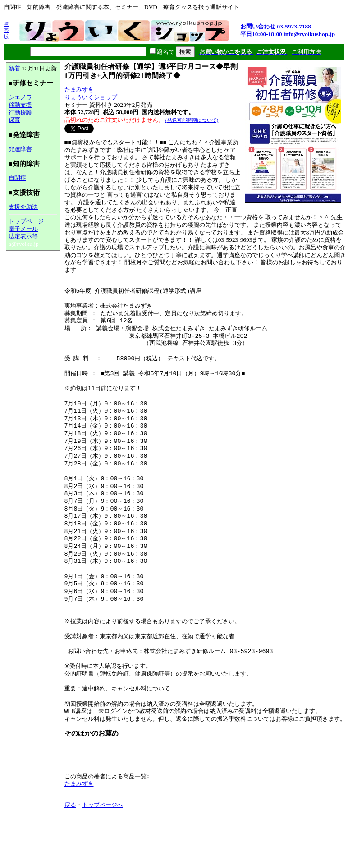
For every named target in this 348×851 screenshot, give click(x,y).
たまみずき (79, 89)
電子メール (23, 228)
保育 (14, 119)
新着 (14, 68)
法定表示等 (23, 236)
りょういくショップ (90, 97)
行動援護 (20, 112)
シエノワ (20, 97)
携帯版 (6, 30)
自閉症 (17, 178)
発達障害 (20, 149)
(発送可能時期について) (191, 120)
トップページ (26, 221)
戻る (70, 805)
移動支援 (20, 104)
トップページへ (102, 805)
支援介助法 (23, 206)
